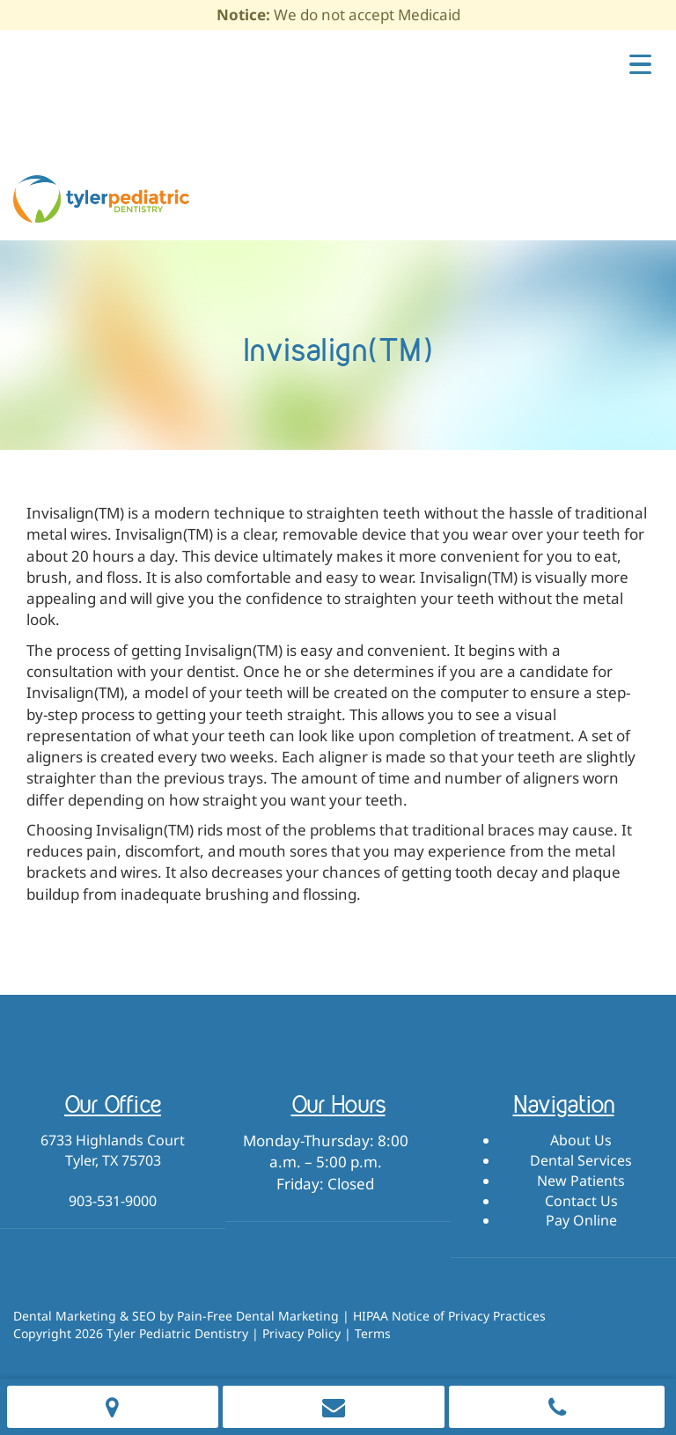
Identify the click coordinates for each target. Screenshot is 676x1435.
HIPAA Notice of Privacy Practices (449, 1315)
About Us (581, 1140)
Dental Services (581, 1160)
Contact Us (581, 1201)
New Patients (581, 1180)
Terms (373, 1333)
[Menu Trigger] (640, 63)
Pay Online (581, 1220)
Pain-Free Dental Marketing (258, 1315)
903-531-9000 (113, 1201)
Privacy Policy (301, 1333)
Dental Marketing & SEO (84, 1315)
